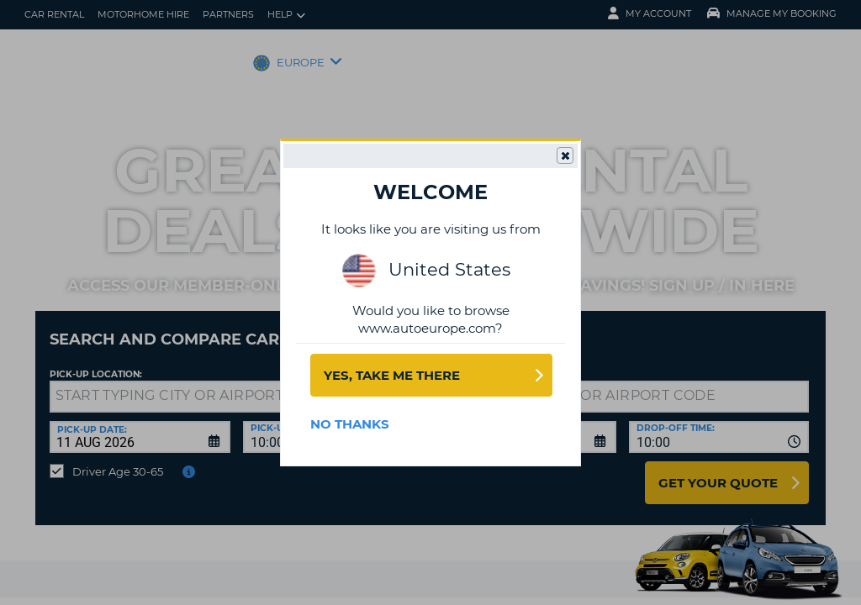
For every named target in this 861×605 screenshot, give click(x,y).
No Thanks (349, 424)
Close (564, 156)
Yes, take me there (392, 375)
